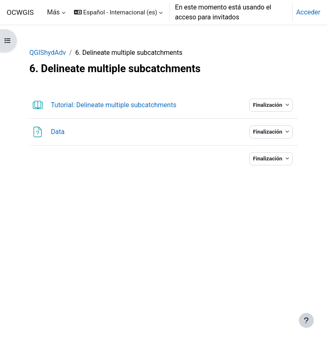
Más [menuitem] (53, 12)
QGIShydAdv (47, 52)
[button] (118, 12)
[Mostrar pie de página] (306, 320)
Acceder (308, 12)
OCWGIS (20, 12)
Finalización (268, 105)
